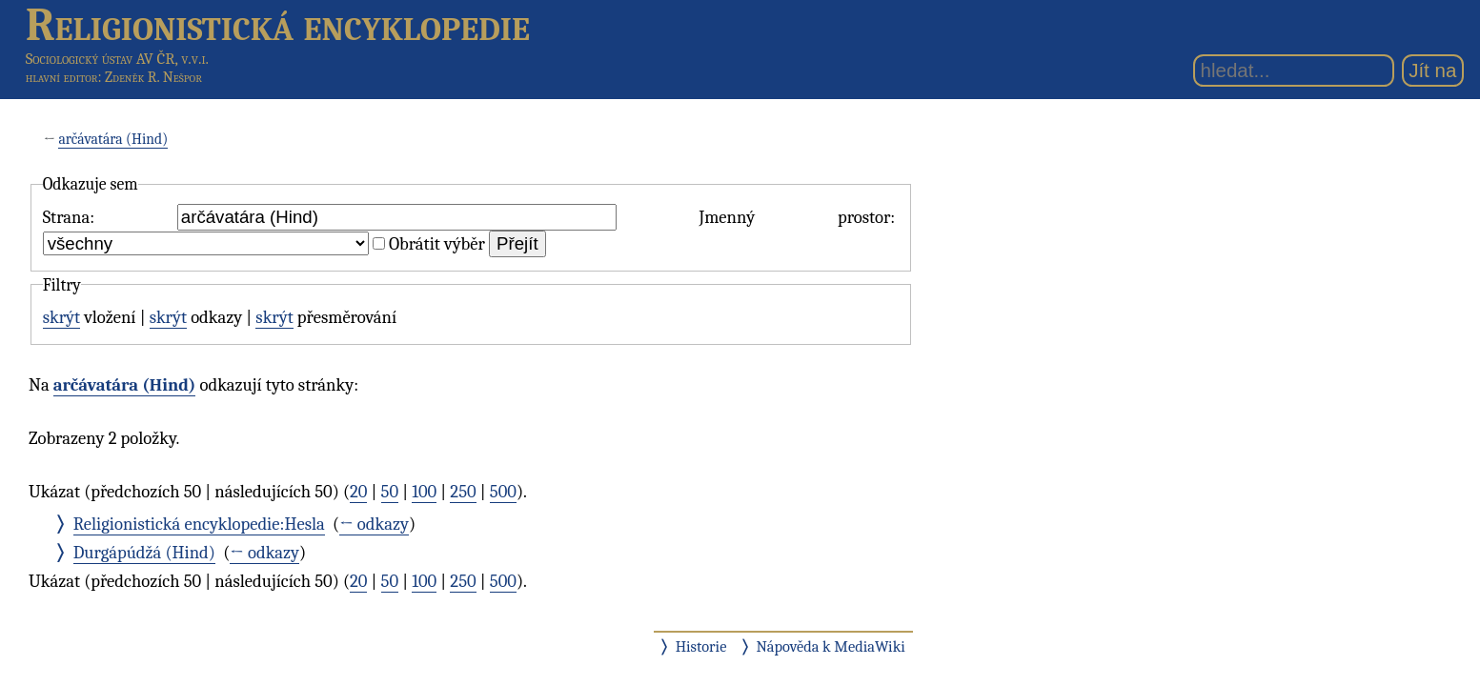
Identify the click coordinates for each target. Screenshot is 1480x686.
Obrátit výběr (437, 243)
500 (503, 491)
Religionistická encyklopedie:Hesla (199, 524)
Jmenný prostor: (797, 217)
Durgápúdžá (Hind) (144, 552)
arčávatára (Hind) (113, 139)
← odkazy (374, 524)
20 (358, 491)
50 (390, 491)
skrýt (61, 317)
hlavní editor (62, 77)
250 (463, 491)
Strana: (68, 217)
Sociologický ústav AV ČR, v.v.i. (117, 59)
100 (424, 491)
